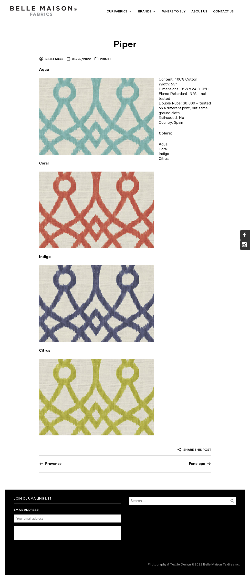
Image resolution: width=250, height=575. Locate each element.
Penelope (197, 464)
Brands (144, 11)
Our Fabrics (116, 11)
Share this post (194, 450)
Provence (53, 464)
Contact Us (223, 11)
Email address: (26, 510)
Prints (106, 59)
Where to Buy (174, 11)
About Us (199, 11)
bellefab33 (54, 59)
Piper (125, 44)
